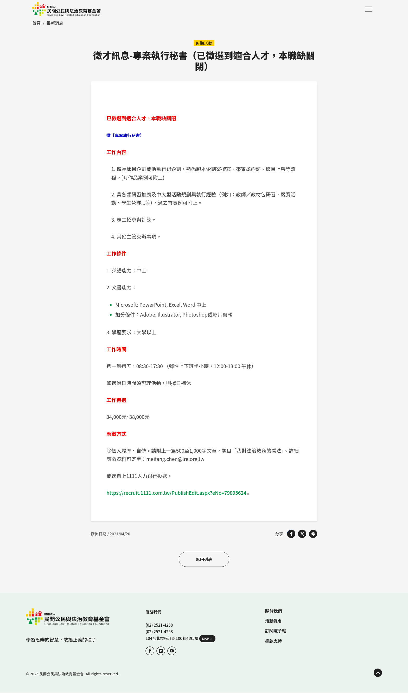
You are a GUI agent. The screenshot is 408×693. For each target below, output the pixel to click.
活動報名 (273, 621)
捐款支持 (273, 641)
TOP (378, 673)
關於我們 (273, 611)
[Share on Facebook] (291, 534)
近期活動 (204, 43)
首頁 (36, 23)
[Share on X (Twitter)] (302, 534)
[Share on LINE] (313, 534)
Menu (369, 9)
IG (160, 650)
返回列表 (204, 559)
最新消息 (55, 23)
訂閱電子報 (275, 631)
